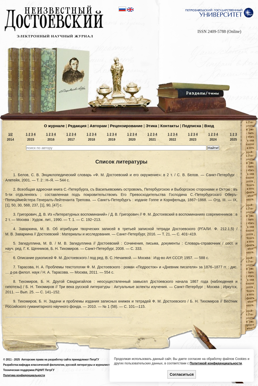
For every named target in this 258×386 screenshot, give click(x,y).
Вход (209, 125)
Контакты (169, 125)
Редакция (77, 125)
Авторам (98, 125)
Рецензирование (126, 125)
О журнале (54, 125)
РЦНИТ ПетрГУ (44, 370)
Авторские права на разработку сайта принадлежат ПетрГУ (60, 359)
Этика (151, 125)
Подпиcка (191, 125)
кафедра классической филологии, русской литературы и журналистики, (67, 364)
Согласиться (182, 374)
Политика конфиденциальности (24, 375)
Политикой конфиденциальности (216, 363)
